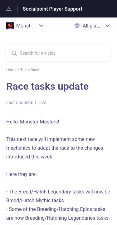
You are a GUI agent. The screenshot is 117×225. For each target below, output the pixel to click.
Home (11, 70)
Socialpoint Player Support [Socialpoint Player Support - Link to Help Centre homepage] (52, 9)
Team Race (29, 70)
